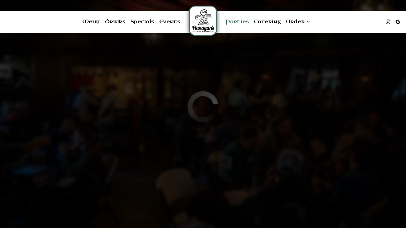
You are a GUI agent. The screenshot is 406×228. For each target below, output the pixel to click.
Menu (91, 22)
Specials (142, 22)
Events (169, 22)
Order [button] (298, 22)
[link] (203, 22)
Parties (237, 22)
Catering (267, 22)
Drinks (115, 22)
